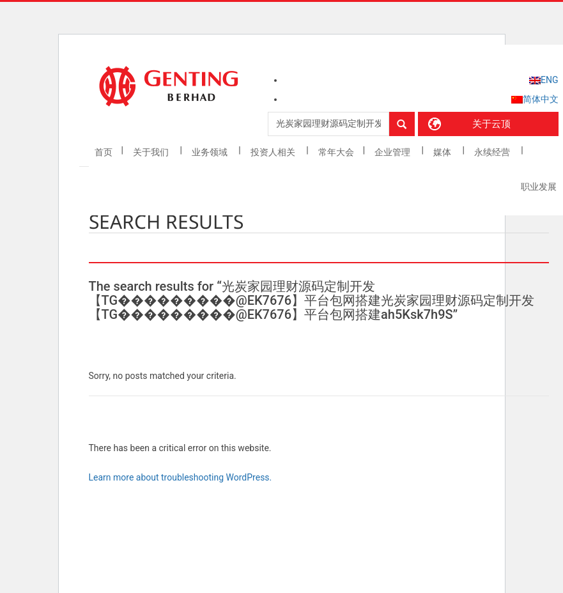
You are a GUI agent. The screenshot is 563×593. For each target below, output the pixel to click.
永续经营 (493, 152)
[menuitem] (543, 80)
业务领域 (210, 152)
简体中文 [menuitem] (541, 99)
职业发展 (539, 186)
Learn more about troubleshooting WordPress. (180, 477)
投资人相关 (274, 152)
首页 (103, 152)
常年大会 (336, 152)
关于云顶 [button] (491, 124)
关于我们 (152, 152)
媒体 (443, 152)
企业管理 (393, 152)
